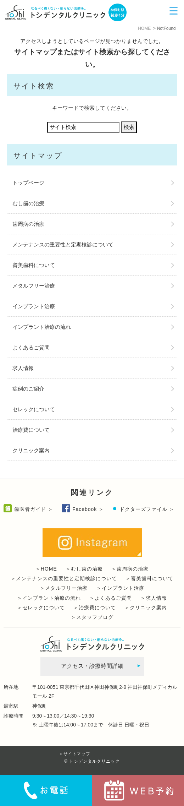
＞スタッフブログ (92, 617)
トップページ (28, 183)
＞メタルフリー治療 (64, 588)
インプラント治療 (33, 306)
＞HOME (46, 569)
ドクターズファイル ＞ (146, 509)
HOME (144, 28)
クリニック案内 (31, 450)
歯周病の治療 (28, 224)
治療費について (31, 430)
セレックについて (33, 409)
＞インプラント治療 (120, 588)
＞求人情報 (153, 598)
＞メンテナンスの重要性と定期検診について (64, 578)
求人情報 (23, 368)
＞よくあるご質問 (110, 598)
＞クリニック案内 (145, 607)
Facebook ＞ (88, 509)
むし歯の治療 (28, 203)
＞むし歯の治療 (84, 569)
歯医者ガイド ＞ (33, 509)
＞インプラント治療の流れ (49, 598)
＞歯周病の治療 (130, 569)
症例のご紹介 (28, 389)
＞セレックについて (41, 607)
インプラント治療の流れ (41, 327)
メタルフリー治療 (33, 286)
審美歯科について (33, 265)
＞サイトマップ (74, 753)
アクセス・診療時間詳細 (92, 666)
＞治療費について (94, 607)
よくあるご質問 (31, 347)
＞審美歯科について (149, 578)
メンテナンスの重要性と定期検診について (62, 244)
